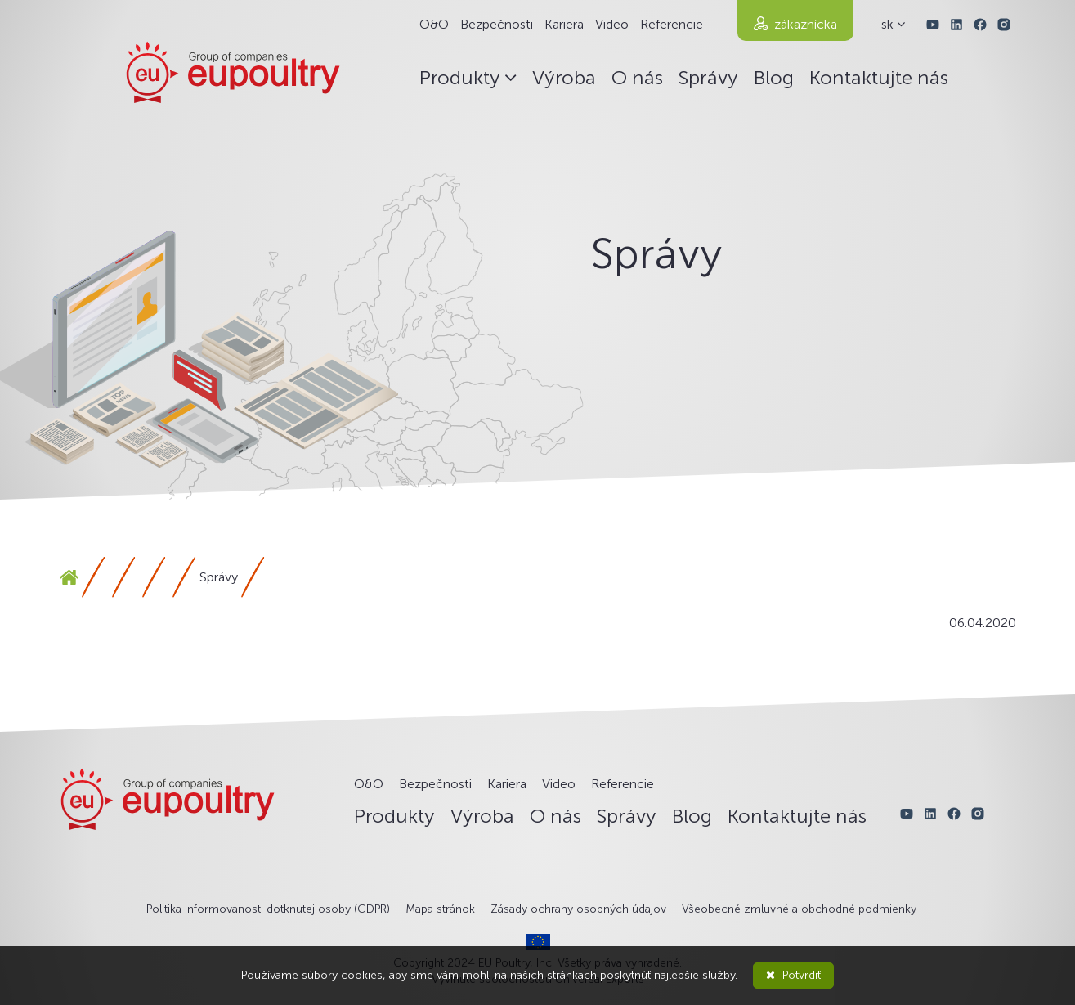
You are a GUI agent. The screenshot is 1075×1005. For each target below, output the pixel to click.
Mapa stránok (440, 909)
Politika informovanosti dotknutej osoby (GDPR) (268, 909)
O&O (434, 24)
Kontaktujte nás (878, 77)
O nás (637, 77)
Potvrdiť (793, 975)
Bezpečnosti (496, 24)
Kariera (564, 24)
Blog (774, 77)
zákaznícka (805, 24)
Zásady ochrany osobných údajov (578, 909)
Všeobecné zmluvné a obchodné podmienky (799, 909)
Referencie (671, 24)
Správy (708, 77)
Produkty (468, 77)
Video (612, 24)
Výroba (564, 77)
